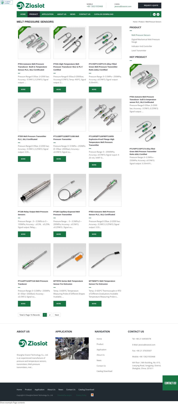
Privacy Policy (81, 395)
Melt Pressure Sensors (141, 35)
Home (23, 14)
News (72, 14)
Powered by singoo (64, 395)
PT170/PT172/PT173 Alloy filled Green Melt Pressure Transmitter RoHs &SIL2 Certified (103, 67)
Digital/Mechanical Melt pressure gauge (146, 40)
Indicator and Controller (142, 46)
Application (47, 14)
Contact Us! (170, 383)
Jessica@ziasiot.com (123, 6)
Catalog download (103, 14)
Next (57, 315)
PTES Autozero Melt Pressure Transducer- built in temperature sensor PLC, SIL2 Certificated (32, 67)
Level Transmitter (139, 50)
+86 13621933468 (95, 6)
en (154, 14)
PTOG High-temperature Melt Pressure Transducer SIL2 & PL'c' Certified (68, 67)
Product (33, 14)
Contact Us (84, 14)
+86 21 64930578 (143, 339)
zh (158, 14)
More (23, 89)
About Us (61, 14)
